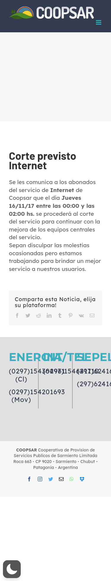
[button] (12, 569)
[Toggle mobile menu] (99, 22)
